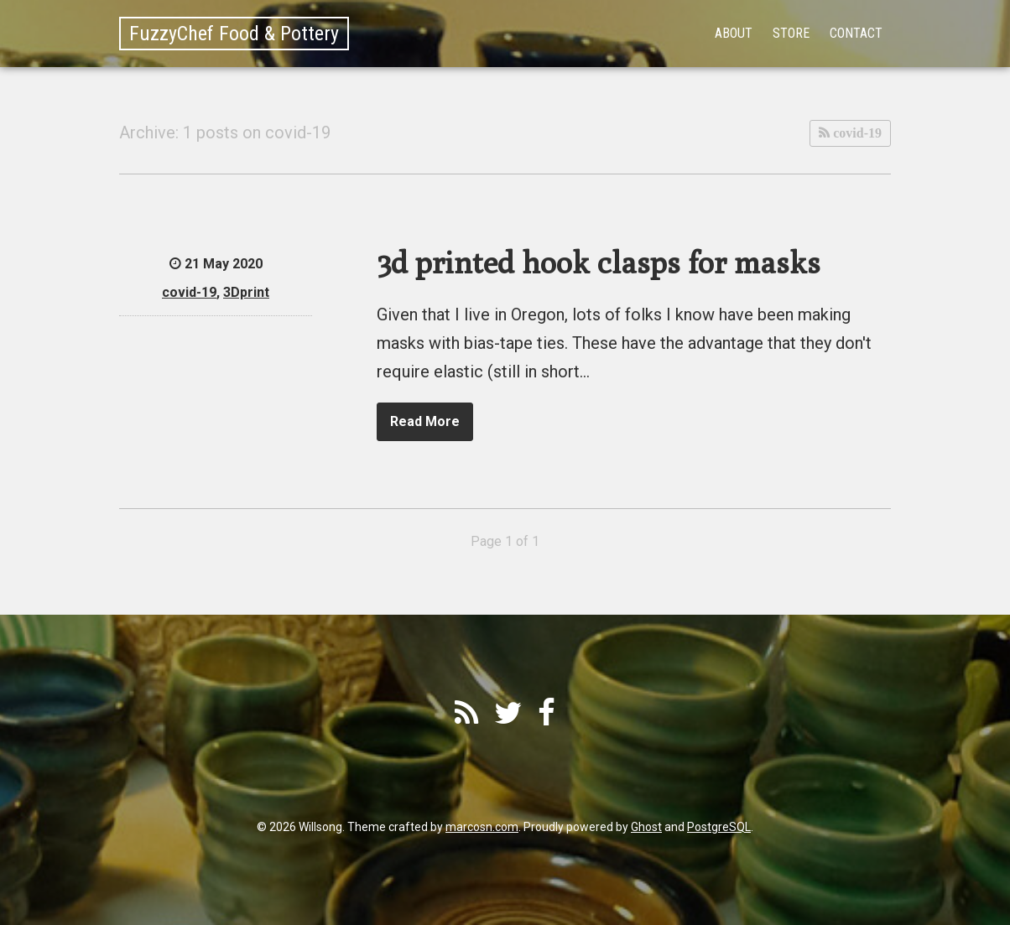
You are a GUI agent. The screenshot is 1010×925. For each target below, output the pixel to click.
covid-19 (856, 133)
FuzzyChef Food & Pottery (234, 33)
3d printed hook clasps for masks (598, 262)
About (733, 33)
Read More (425, 421)
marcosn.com (481, 827)
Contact (856, 33)
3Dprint (246, 292)
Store (791, 33)
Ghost (646, 827)
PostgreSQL (719, 827)
